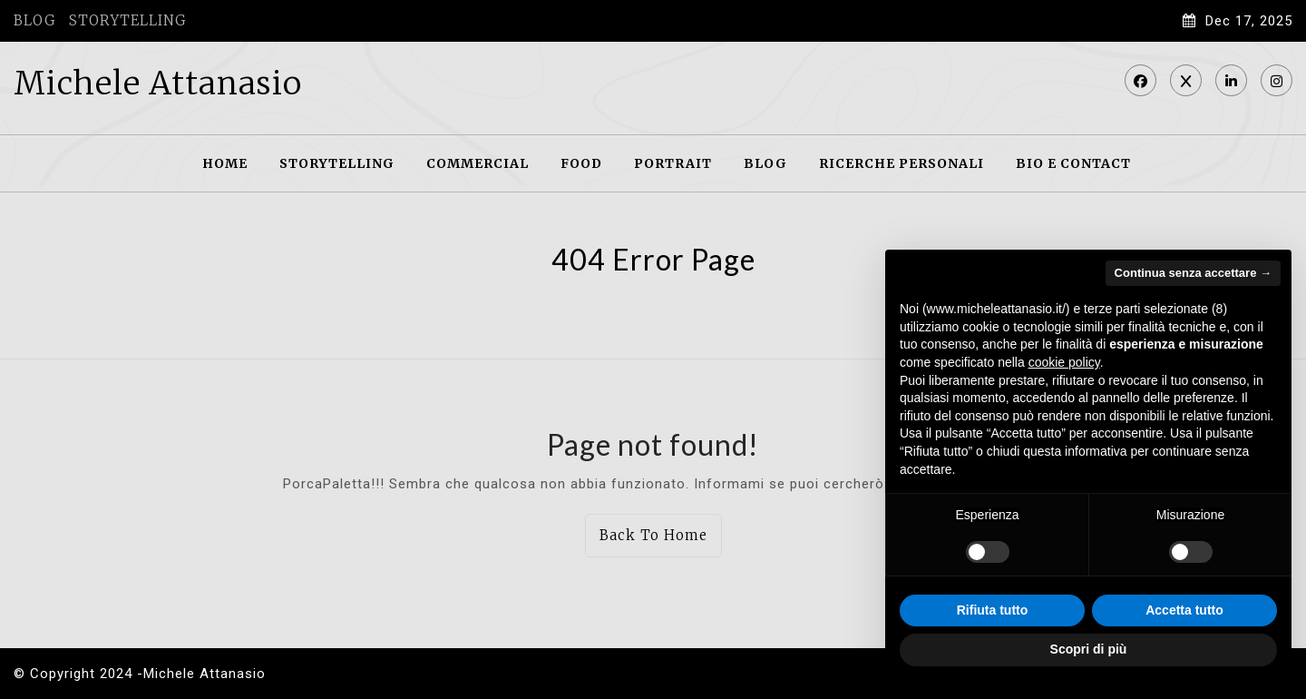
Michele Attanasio (158, 83)
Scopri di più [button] (1088, 649)
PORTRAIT (673, 163)
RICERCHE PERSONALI (901, 163)
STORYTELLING (127, 20)
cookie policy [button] (1064, 362)
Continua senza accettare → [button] (1193, 273)
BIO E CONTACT (1073, 163)
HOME (225, 163)
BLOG (34, 20)
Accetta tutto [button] (1184, 610)
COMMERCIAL (477, 163)
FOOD (581, 163)
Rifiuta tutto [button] (992, 610)
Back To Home (653, 535)
